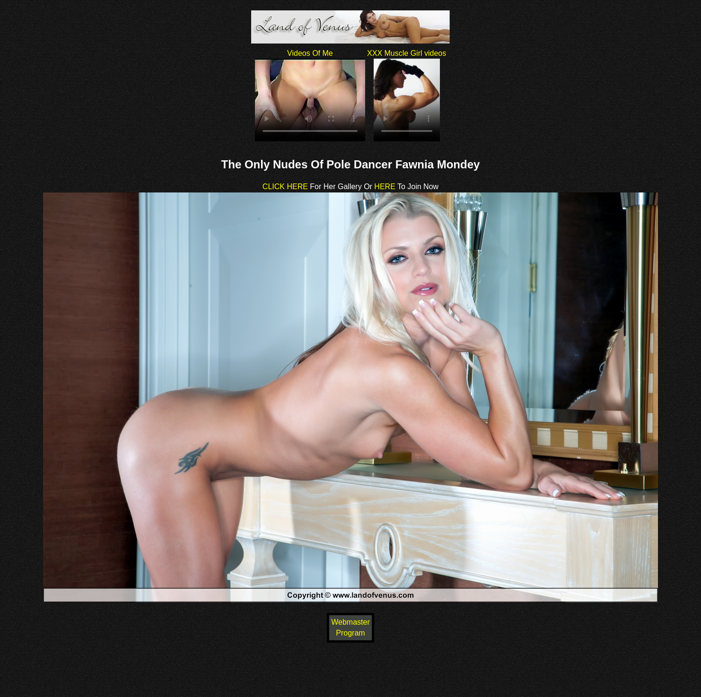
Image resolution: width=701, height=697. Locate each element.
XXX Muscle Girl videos (406, 53)
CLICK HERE (285, 187)
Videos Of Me (310, 53)
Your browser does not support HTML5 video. (310, 100)
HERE (383, 187)
